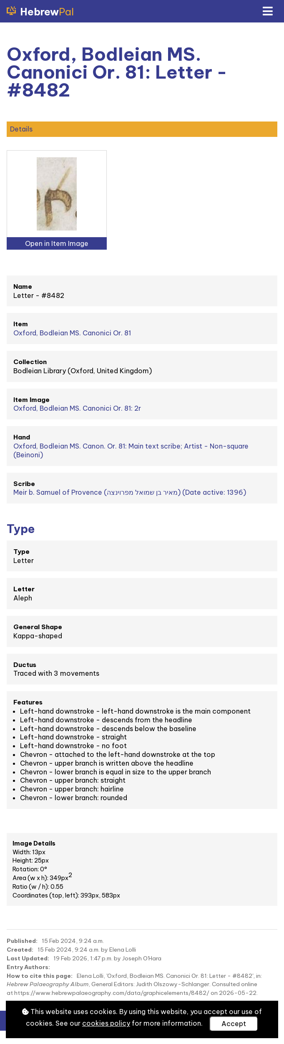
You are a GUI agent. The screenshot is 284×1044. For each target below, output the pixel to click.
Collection (30, 362)
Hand (21, 437)
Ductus (24, 665)
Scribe (24, 484)
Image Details (34, 843)
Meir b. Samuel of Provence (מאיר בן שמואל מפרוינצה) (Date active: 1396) (129, 492)
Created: (20, 949)
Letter (24, 589)
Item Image (31, 400)
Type (21, 551)
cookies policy (106, 1023)
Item (20, 324)
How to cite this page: (40, 976)
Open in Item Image (56, 243)
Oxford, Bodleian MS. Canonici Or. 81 (72, 333)
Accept (233, 1023)
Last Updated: (28, 958)
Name (22, 286)
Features (28, 702)
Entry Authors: (28, 967)
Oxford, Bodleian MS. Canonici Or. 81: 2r (77, 408)
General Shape (37, 627)
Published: (22, 941)
